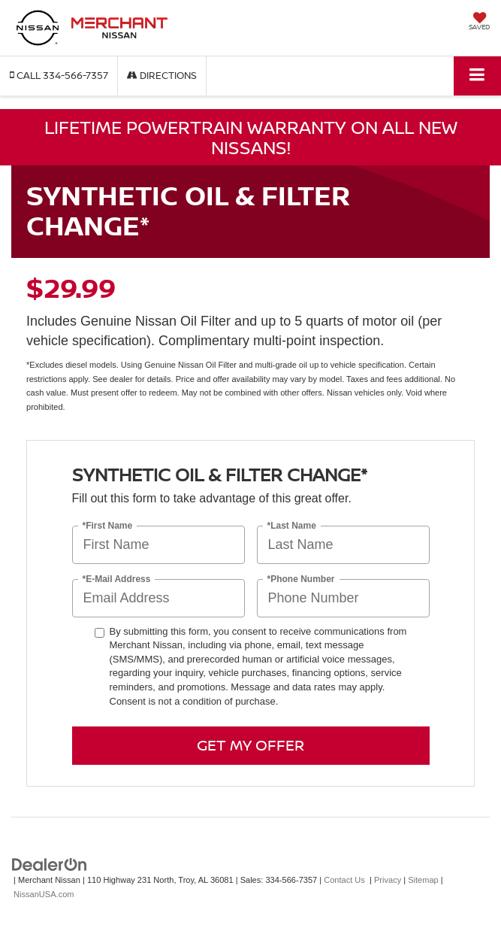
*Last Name (291, 525)
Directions (162, 75)
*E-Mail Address (117, 579)
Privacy (387, 879)
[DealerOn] (49, 864)
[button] (59, 76)
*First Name (108, 525)
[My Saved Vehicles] (479, 22)
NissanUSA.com (44, 894)
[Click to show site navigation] (477, 75)
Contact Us (344, 879)
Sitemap (423, 879)
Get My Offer (250, 745)
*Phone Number (301, 579)
